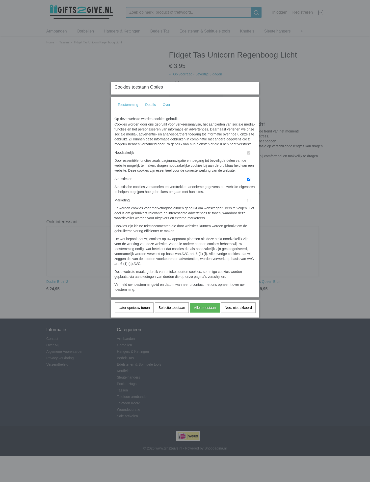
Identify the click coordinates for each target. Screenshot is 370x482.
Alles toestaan (205, 318)
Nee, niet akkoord (238, 318)
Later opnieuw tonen (134, 318)
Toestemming (128, 115)
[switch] (248, 162)
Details (150, 115)
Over (166, 115)
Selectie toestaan (172, 318)
